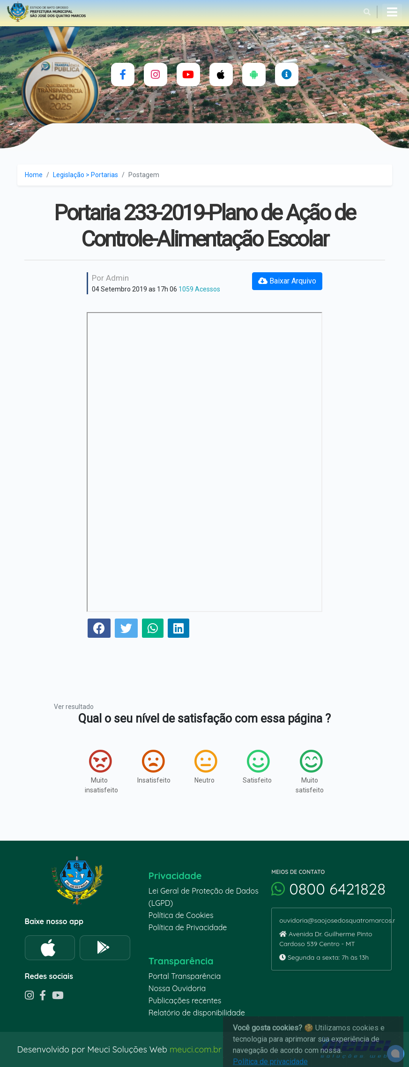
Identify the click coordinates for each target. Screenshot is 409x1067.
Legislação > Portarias (85, 175)
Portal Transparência (185, 976)
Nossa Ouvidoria (177, 988)
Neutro (205, 766)
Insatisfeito (154, 766)
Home (34, 175)
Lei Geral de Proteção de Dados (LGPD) (204, 897)
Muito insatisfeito (101, 771)
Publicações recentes (185, 1000)
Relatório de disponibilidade (197, 1012)
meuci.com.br (196, 1049)
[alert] (395, 1053)
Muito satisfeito (310, 771)
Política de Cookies (181, 915)
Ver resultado (74, 706)
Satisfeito (257, 766)
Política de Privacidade (188, 927)
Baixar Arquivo (287, 280)
